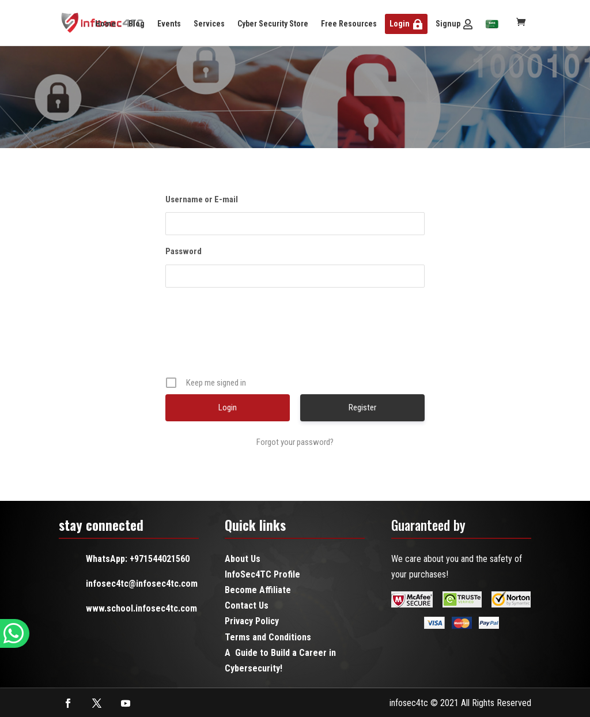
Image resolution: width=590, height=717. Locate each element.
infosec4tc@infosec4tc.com (142, 583)
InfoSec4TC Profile (262, 574)
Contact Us (246, 605)
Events (169, 23)
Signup (448, 23)
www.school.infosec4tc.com (141, 608)
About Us (242, 558)
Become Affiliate (258, 589)
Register (362, 407)
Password (183, 251)
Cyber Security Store (272, 23)
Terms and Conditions (268, 637)
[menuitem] (492, 25)
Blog (136, 23)
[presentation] (296, 336)
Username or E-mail (201, 199)
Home (105, 23)
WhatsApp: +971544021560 (138, 558)
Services (209, 23)
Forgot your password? (295, 442)
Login (399, 23)
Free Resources (349, 23)
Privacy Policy (252, 621)
